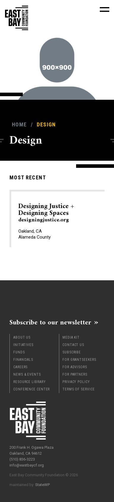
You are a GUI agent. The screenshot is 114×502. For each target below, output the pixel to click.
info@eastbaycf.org (26, 465)
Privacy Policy (76, 382)
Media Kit (71, 337)
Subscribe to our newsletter (50, 322)
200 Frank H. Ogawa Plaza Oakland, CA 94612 (31, 450)
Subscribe (71, 352)
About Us (21, 337)
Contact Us (73, 345)
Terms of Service (78, 389)
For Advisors (74, 367)
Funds (19, 352)
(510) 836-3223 (22, 459)
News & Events (27, 374)
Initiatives (23, 345)
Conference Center (31, 389)
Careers (20, 367)
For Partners (74, 374)
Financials (23, 360)
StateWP (42, 484)
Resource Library (29, 382)
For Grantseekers (79, 360)
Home (19, 124)
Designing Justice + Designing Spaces (46, 213)
